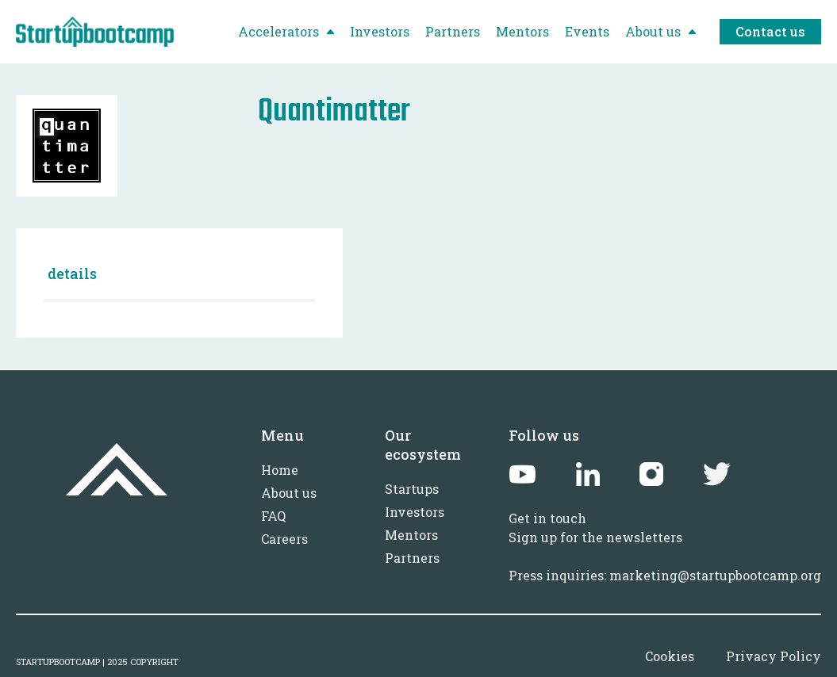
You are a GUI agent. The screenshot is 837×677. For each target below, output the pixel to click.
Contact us (770, 31)
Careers (284, 538)
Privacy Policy (773, 656)
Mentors (411, 534)
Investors (414, 511)
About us (289, 492)
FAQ (273, 515)
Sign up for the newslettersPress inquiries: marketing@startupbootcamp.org (665, 556)
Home (279, 469)
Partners (412, 557)
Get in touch (547, 518)
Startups (412, 488)
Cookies (669, 656)
